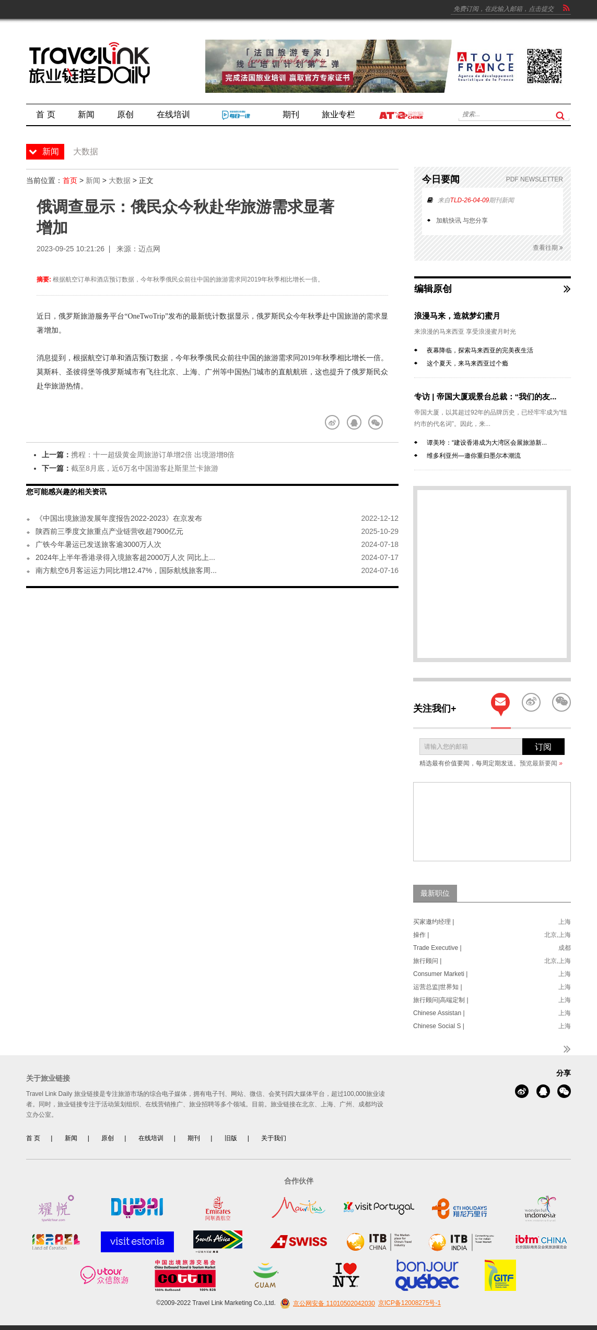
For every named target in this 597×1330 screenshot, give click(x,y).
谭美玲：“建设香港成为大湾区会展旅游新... (487, 442)
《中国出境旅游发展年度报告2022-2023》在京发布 (119, 518)
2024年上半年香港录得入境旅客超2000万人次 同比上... (125, 557)
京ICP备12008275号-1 (409, 1303)
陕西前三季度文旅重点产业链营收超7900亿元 (109, 531)
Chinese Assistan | (439, 1013)
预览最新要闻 (541, 763)
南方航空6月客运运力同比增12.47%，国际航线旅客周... (126, 570)
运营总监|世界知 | (437, 987)
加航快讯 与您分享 (462, 220)
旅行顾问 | (427, 961)
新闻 (93, 180)
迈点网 (149, 249)
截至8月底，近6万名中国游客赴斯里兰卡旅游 (144, 468)
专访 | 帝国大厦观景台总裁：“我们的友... (485, 396)
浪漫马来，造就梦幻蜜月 (457, 315)
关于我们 (273, 1138)
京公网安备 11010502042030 (326, 1303)
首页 (70, 180)
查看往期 (548, 248)
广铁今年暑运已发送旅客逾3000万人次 (98, 544)
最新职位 (435, 893)
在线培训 (150, 1138)
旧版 (231, 1138)
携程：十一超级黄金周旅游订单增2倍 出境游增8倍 (153, 454)
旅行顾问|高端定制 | (441, 1000)
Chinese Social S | (438, 1026)
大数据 (120, 180)
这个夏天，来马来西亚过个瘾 (467, 363)
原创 (107, 1138)
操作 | (421, 934)
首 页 (33, 1138)
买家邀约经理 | (433, 921)
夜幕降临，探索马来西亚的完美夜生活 (480, 350)
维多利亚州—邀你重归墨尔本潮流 (474, 455)
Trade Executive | (437, 947)
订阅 (543, 746)
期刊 (194, 1138)
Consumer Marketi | (440, 974)
